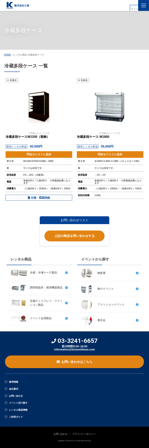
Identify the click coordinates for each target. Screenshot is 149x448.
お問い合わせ (16, 396)
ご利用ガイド (16, 417)
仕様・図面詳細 (39, 197)
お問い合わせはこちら (74, 361)
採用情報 (13, 382)
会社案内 (13, 389)
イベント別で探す (18, 403)
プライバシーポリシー (84, 434)
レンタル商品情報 (18, 410)
